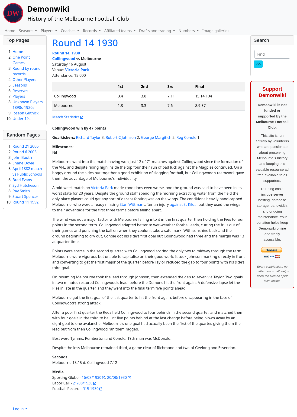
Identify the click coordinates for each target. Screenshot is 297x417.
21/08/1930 (83, 383)
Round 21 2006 (26, 146)
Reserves (20, 90)
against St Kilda (183, 204)
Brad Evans (22, 179)
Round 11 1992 (26, 202)
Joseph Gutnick (26, 113)
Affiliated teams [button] (118, 30)
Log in (19, 408)
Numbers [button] (187, 30)
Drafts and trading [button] (155, 30)
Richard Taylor (88, 137)
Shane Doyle (23, 163)
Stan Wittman (131, 204)
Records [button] (90, 30)
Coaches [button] (68, 30)
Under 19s (21, 118)
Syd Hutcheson (26, 185)
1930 (75, 53)
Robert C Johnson (121, 137)
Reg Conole (187, 137)
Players (19, 96)
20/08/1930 (117, 377)
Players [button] (47, 30)
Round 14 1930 (85, 42)
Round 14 (60, 53)
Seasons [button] (26, 30)
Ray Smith (21, 190)
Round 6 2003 (24, 151)
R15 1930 (91, 388)
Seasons (20, 85)
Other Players (24, 79)
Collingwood (63, 58)
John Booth (22, 157)
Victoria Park (77, 69)
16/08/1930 (91, 377)
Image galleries (215, 30)
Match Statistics (65, 117)
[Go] (258, 64)
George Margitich (156, 137)
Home (10, 30)
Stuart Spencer (25, 196)
